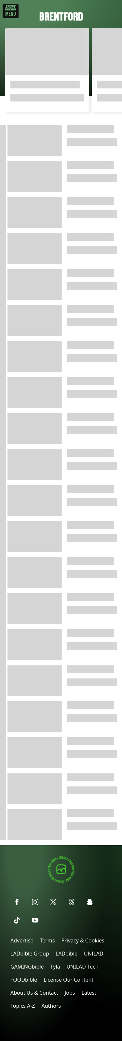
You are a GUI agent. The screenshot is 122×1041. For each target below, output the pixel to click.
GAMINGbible (27, 966)
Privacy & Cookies (82, 940)
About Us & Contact (34, 992)
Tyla (55, 966)
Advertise (21, 940)
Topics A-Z (22, 1005)
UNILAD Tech (82, 966)
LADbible (66, 953)
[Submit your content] (61, 882)
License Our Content (68, 979)
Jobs (70, 992)
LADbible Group (29, 953)
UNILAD (93, 953)
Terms (47, 940)
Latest (88, 992)
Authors (51, 1005)
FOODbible (23, 979)
